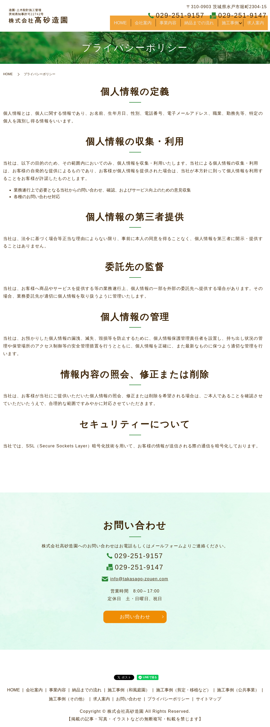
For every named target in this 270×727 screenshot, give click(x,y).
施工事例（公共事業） (238, 690)
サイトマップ (208, 699)
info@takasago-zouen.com (139, 579)
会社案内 (151, 24)
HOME (131, 24)
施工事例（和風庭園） (129, 690)
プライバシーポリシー (168, 699)
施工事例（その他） (68, 699)
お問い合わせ (135, 616)
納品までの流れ (201, 24)
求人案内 (257, 24)
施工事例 (230, 24)
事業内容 (173, 24)
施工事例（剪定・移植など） (183, 690)
